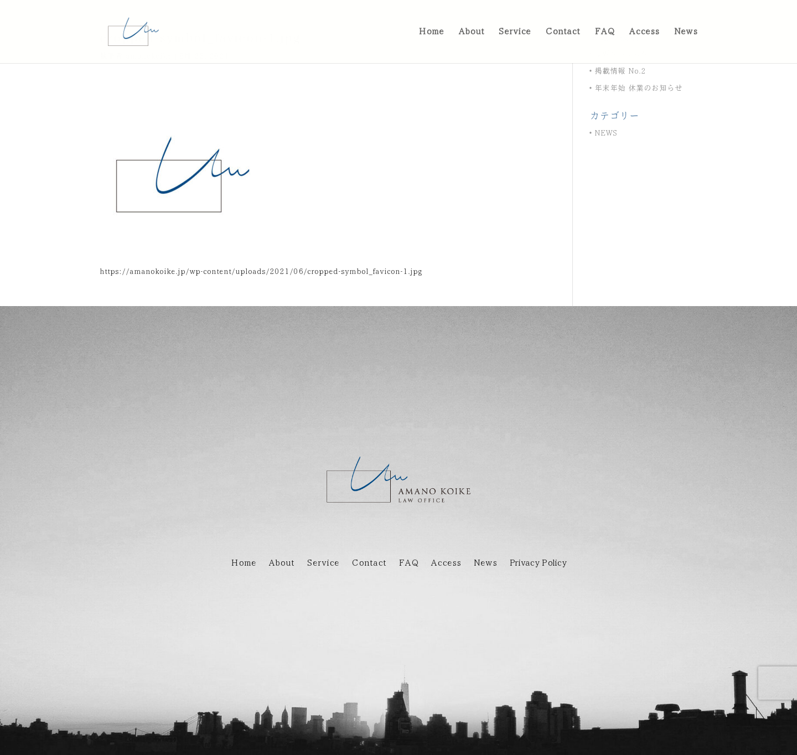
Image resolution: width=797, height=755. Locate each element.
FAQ (408, 563)
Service (323, 563)
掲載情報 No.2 (620, 71)
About (281, 563)
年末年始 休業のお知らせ (638, 88)
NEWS (605, 133)
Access (446, 563)
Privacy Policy (537, 563)
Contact (368, 563)
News (485, 563)
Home (243, 563)
